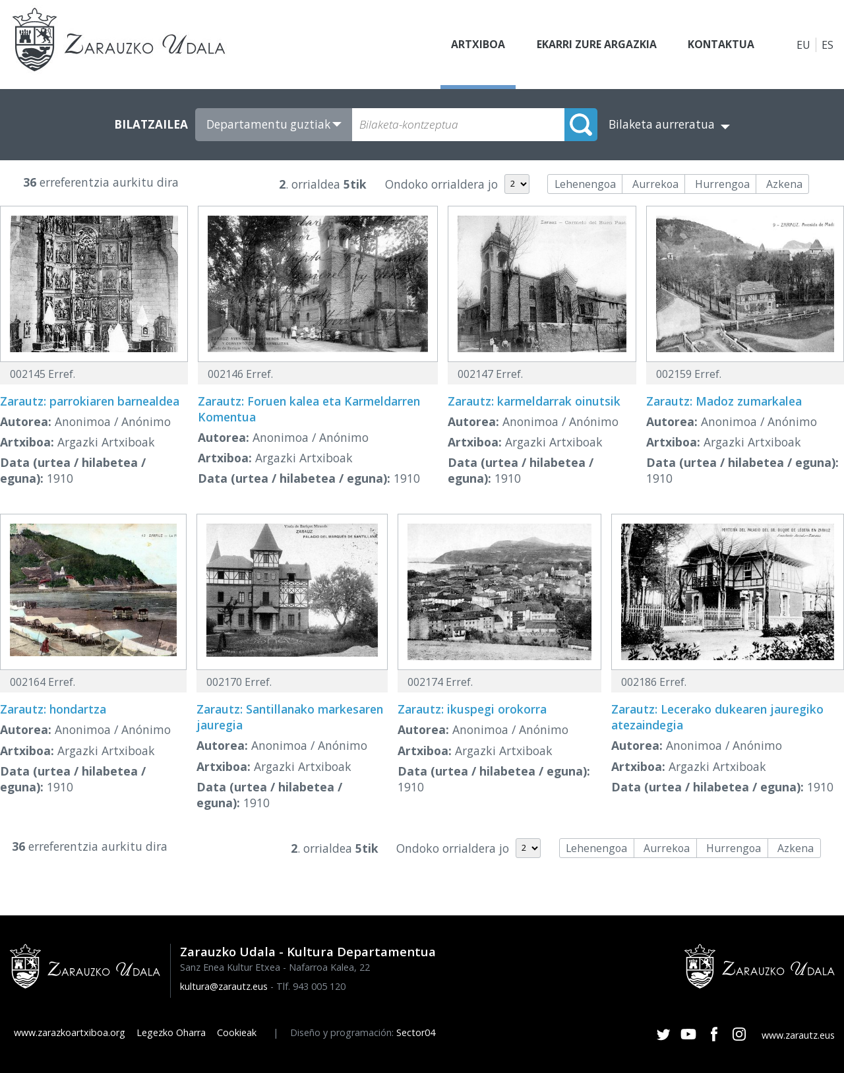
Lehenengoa (585, 184)
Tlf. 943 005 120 (311, 986)
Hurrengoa (722, 184)
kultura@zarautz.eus (224, 986)
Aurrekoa (655, 184)
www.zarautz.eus (798, 1035)
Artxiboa (477, 45)
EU (803, 45)
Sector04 (415, 1032)
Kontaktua (720, 45)
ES (827, 45)
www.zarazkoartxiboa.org (69, 1032)
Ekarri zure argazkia (595, 45)
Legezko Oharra (171, 1032)
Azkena (784, 184)
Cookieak (236, 1032)
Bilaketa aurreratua (662, 124)
